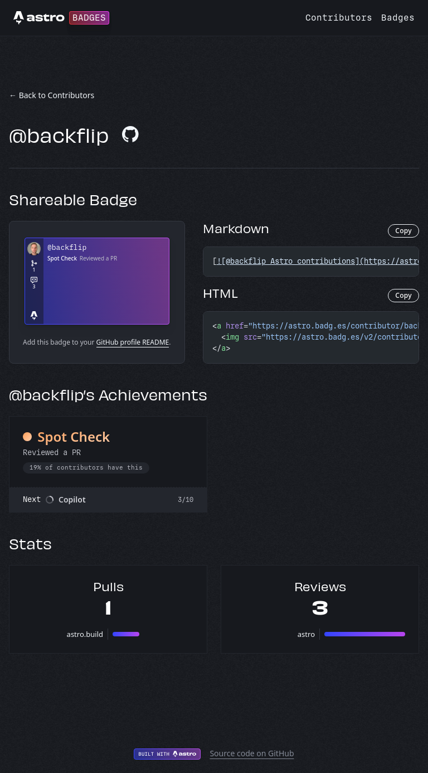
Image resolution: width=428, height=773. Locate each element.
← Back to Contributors (51, 95)
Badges (398, 17)
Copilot (72, 499)
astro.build (85, 634)
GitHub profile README (132, 342)
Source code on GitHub (252, 753)
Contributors (338, 17)
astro (306, 634)
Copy (403, 230)
